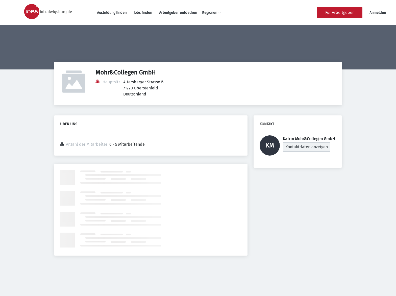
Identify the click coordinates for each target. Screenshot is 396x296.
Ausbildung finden (112, 13)
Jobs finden (143, 13)
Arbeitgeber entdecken (178, 13)
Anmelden (377, 13)
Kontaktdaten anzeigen (306, 146)
